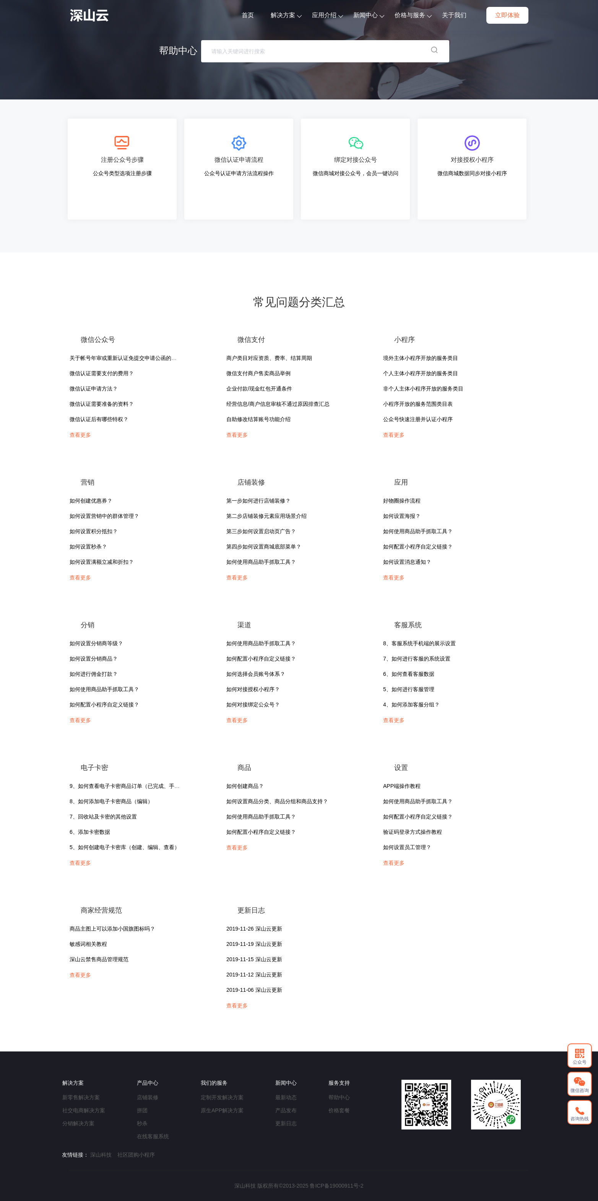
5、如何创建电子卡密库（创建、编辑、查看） (125, 847)
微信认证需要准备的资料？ (102, 404)
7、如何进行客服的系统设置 (416, 659)
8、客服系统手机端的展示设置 (419, 643)
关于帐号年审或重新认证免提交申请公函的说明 (126, 358)
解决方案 (286, 15)
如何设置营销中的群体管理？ (104, 516)
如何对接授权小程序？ (253, 689)
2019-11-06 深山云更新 (254, 990)
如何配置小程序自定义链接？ (418, 547)
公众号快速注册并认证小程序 (418, 419)
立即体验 (507, 15)
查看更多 (80, 435)
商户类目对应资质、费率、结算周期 (269, 358)
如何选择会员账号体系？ (255, 674)
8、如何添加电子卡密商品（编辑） (111, 801)
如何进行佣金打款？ (94, 674)
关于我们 (454, 15)
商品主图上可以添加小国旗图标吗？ (112, 929)
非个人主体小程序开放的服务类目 (423, 389)
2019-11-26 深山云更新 (254, 929)
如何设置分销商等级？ (96, 643)
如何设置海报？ (402, 516)
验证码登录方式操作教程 (412, 832)
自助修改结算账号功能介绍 (258, 419)
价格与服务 (413, 15)
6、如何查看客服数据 (408, 674)
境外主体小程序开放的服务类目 (420, 358)
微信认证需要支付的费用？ (102, 373)
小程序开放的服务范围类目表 (418, 404)
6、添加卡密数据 (90, 832)
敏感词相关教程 (88, 944)
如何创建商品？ (245, 786)
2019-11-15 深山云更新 (254, 959)
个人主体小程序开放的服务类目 (420, 373)
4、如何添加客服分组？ (411, 704)
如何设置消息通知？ (407, 562)
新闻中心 (368, 15)
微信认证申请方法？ (94, 389)
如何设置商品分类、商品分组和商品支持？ (277, 801)
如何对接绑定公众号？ (253, 704)
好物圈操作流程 (402, 501)
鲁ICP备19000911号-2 (336, 1186)
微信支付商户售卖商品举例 (258, 373)
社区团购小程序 (136, 1155)
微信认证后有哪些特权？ (99, 419)
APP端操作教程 (402, 786)
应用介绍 (327, 15)
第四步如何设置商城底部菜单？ (263, 547)
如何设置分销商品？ (94, 659)
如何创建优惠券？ (91, 501)
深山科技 (101, 1155)
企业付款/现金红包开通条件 (259, 389)
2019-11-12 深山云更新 (254, 975)
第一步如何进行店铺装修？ (258, 501)
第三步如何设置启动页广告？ (261, 531)
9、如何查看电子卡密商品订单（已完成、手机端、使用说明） (143, 786)
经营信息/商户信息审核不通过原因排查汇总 (278, 404)
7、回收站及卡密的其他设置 (103, 817)
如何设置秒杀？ (88, 547)
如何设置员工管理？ (407, 847)
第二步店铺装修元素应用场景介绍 (266, 516)
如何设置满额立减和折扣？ (102, 562)
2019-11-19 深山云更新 (254, 944)
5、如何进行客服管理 (408, 689)
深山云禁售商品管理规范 (99, 959)
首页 (248, 15)
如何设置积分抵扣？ (94, 531)
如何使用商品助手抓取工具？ (261, 562)
